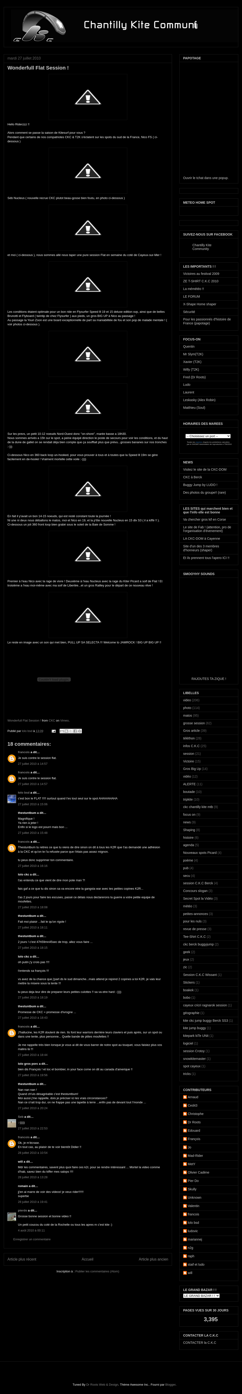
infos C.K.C (191, 746)
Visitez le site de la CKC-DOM (204, 469)
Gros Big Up (192, 769)
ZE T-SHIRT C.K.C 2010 (200, 281)
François (194, 1139)
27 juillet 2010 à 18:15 (32, 947)
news (187, 822)
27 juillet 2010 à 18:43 (32, 1017)
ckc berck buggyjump (198, 944)
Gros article (191, 730)
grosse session (194, 723)
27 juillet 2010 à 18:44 (32, 1055)
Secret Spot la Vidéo (198, 898)
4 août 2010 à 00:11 (31, 1230)
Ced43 (192, 1105)
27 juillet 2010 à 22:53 (32, 1128)
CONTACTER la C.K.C (199, 1342)
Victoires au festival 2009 (201, 274)
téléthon (189, 738)
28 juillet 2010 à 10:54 (32, 1152)
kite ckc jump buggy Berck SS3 (205, 1020)
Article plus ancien (153, 1259)
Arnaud (193, 1097)
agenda (188, 845)
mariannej (195, 1239)
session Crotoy (194, 1051)
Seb (21, 1116)
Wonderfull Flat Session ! (24, 720)
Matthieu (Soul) (194, 407)
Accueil (87, 1259)
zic (185, 967)
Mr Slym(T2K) (193, 354)
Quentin (189, 346)
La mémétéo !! (193, 289)
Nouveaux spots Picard (200, 853)
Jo (189, 1147)
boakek (188, 990)
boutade (189, 792)
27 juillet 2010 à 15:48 (32, 833)
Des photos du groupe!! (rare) (204, 492)
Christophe (196, 1114)
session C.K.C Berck (198, 883)
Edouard (194, 1130)
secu (186, 876)
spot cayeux (192, 1066)
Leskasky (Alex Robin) (199, 400)
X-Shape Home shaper (199, 304)
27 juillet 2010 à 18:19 (32, 997)
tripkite (188, 799)
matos (187, 715)
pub (185, 868)
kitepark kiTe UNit (195, 1036)
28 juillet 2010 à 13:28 (32, 1177)
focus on (189, 814)
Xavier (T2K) (192, 362)
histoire (188, 837)
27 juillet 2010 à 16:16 (32, 866)
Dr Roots (194, 1122)
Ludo (186, 384)
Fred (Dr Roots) (194, 377)
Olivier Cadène (198, 1172)
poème (188, 860)
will (190, 1273)
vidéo (187, 776)
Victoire (188, 761)
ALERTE (189, 784)
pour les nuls (192, 921)
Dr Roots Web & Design (102, 1384)
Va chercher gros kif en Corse (204, 519)
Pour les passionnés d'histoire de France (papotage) (207, 321)
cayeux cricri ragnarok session (205, 1005)
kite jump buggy (194, 1028)
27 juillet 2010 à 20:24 (32, 1108)
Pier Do (193, 1181)
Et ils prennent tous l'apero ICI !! (206, 558)
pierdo (22, 1210)
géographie (191, 1013)
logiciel (188, 1043)
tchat (199, 178)
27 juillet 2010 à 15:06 (32, 804)
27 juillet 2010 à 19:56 (32, 1075)
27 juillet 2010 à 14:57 (32, 763)
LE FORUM (191, 296)
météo (187, 906)
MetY (191, 1164)
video (187, 700)
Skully (192, 1189)
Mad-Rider (195, 1156)
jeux (186, 959)
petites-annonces (195, 914)
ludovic (193, 1231)
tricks (187, 1074)
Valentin (193, 1206)
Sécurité (189, 312)
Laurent (188, 392)
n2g (190, 1248)
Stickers (189, 982)
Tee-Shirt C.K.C (194, 936)
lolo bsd (27, 731)
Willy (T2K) (191, 369)
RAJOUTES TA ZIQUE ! (209, 679)
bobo (186, 997)
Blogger (170, 1384)
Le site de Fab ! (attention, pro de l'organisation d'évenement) (207, 529)
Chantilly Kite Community (202, 247)
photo (187, 708)
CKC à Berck (192, 477)
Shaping (189, 830)
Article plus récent (21, 1259)
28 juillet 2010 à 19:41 (32, 1202)
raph (191, 1256)
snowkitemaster (194, 1059)
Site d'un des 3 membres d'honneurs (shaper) (201, 548)
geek (186, 952)
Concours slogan (195, 891)
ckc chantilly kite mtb (198, 807)
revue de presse (194, 929)
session (188, 753)
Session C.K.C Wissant (200, 975)
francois (24, 752)
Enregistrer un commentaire (31, 1239)
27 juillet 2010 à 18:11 (32, 927)
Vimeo (64, 720)
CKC (52, 720)
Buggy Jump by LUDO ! (200, 485)
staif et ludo (196, 1264)
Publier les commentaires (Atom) (97, 1271)
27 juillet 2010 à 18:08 (32, 907)
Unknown (194, 1197)
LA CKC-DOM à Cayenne (201, 538)
